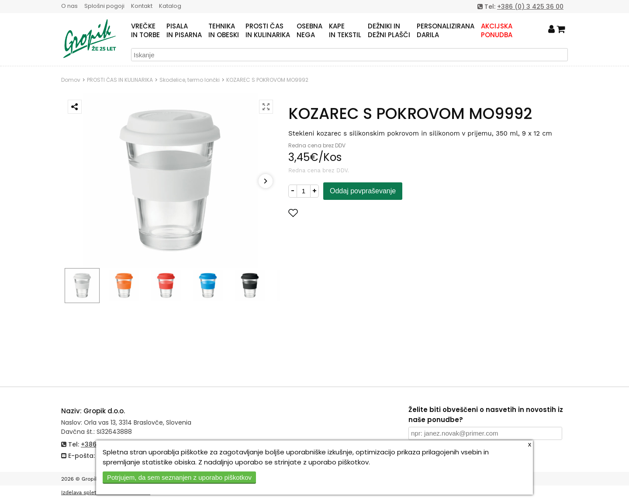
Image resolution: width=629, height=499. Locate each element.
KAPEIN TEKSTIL (345, 30)
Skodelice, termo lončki (189, 80)
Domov (70, 80)
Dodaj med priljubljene (335, 212)
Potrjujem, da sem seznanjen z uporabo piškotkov (179, 477)
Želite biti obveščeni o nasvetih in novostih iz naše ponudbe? (485, 414)
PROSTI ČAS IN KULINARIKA (120, 80)
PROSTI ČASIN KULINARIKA (267, 30)
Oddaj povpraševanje (363, 191)
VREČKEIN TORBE (145, 30)
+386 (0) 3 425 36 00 (530, 6)
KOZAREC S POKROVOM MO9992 (267, 80)
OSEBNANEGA (309, 30)
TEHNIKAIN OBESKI (223, 30)
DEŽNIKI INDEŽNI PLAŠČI (389, 30)
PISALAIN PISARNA (184, 30)
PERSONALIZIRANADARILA (445, 30)
